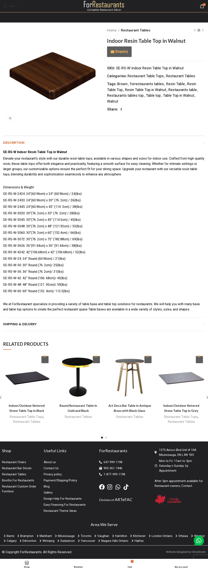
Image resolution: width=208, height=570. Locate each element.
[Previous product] (195, 30)
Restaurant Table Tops (146, 76)
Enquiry (121, 51)
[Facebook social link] (121, 109)
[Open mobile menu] (10, 6)
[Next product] (203, 30)
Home (112, 30)
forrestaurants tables (147, 84)
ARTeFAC (123, 499)
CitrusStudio (199, 551)
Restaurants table (182, 90)
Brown (122, 84)
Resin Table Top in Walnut (145, 90)
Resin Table (175, 84)
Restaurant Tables (135, 30)
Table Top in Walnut (178, 95)
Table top (153, 95)
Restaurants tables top (125, 95)
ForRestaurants (31, 552)
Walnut (112, 101)
